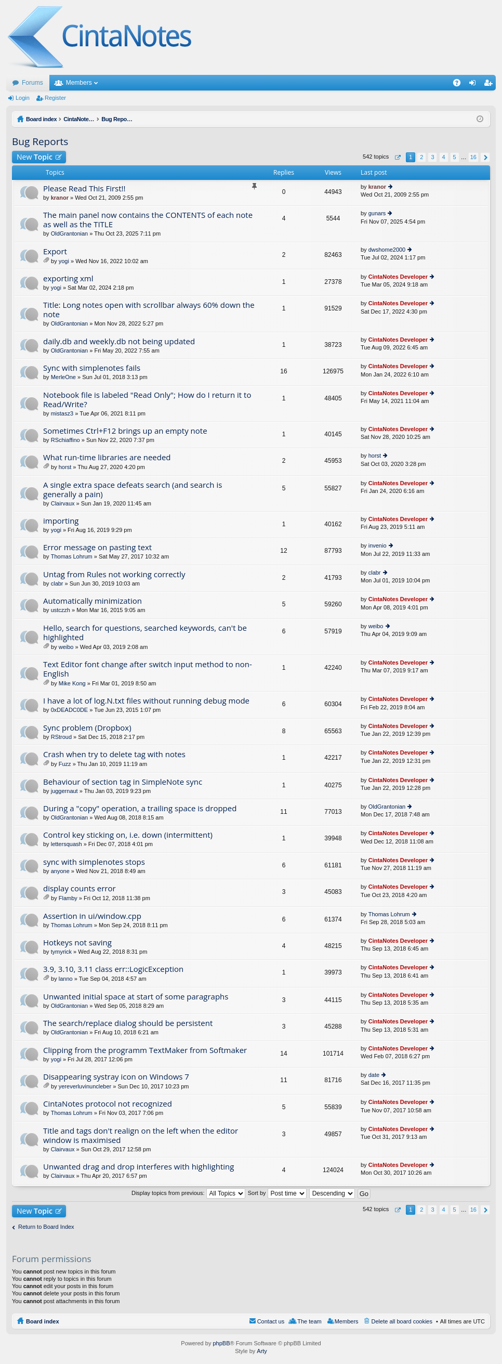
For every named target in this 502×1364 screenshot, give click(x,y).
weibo (66, 647)
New (34, 157)
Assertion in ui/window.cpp (92, 916)
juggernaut (64, 791)
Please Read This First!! (84, 188)
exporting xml (68, 278)
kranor (60, 197)
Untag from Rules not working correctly (114, 574)
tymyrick (61, 952)
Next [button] (485, 157)
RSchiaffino (65, 440)
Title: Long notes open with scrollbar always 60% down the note (149, 309)
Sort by (277, 1193)
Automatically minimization (92, 601)
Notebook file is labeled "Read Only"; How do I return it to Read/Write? (147, 399)
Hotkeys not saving (77, 942)
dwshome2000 (387, 249)
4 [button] (443, 157)
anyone (60, 871)
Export (55, 251)
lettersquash (66, 844)
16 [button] (473, 157)
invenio (377, 545)
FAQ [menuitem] (460, 84)
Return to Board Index (46, 1227)
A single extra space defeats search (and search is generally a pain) (132, 489)
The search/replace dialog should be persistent (128, 1023)
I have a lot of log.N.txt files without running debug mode (146, 701)
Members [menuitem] (347, 1321)
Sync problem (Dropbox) (87, 728)
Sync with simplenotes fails (91, 368)
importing (60, 521)
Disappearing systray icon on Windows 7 (116, 1077)
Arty (262, 1351)
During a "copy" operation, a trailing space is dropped (139, 808)
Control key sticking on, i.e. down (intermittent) (128, 835)
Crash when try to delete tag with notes (114, 754)
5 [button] (454, 157)
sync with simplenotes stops (94, 862)
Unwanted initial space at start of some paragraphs (135, 997)
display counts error (79, 888)
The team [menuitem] (309, 1321)
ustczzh (60, 610)
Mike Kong (72, 683)
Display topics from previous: (188, 1193)
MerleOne (63, 377)
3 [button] (432, 157)
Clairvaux (63, 503)
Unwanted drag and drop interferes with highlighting (138, 1167)
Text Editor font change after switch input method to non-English (147, 669)
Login (23, 98)
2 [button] (421, 157)
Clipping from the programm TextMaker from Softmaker (145, 1050)
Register (55, 98)
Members (79, 82)
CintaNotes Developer (398, 277)
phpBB (221, 1343)
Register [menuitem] (490, 84)
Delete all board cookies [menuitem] (402, 1321)
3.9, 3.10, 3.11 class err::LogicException (113, 969)
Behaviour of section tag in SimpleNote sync (122, 782)
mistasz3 (62, 413)
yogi (64, 261)
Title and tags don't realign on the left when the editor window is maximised (140, 1135)
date (373, 1075)
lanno (66, 979)
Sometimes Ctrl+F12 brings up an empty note (125, 431)
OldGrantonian (69, 233)
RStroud (61, 737)
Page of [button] (397, 157)
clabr (57, 583)
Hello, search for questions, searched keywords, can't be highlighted (145, 632)
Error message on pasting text (97, 547)
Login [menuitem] (474, 84)
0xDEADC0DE (69, 710)
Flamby (68, 898)
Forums (32, 82)
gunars (377, 213)
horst (65, 467)
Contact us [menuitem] (271, 1321)
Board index (42, 1321)
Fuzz (65, 764)
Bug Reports (40, 141)
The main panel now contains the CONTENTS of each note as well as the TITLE (148, 219)
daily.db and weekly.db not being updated (119, 341)
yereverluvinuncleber (85, 1086)
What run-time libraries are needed (107, 457)
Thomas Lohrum (72, 556)
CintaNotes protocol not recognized (107, 1104)
